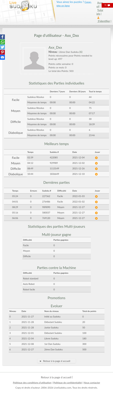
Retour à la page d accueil (56, 377)
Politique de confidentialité (67, 382)
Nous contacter (92, 382)
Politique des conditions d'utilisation (32, 382)
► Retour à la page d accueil (55, 360)
